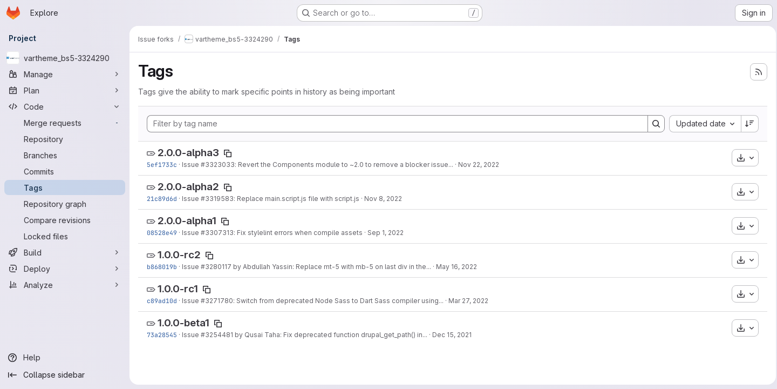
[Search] (653, 123)
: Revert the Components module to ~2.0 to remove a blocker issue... (344, 164)
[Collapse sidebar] (64, 375)
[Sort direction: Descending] (746, 123)
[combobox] (702, 123)
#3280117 (216, 267)
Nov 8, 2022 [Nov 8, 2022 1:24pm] (383, 198)
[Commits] (64, 171)
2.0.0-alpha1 (187, 220)
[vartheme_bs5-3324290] (64, 57)
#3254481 (217, 335)
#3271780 (217, 301)
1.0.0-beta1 (183, 323)
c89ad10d (162, 301)
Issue (191, 164)
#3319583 (217, 198)
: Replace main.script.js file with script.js (296, 198)
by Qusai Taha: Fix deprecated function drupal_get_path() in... (330, 335)
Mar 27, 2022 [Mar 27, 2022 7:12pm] (468, 301)
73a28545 (162, 335)
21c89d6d (162, 198)
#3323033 (218, 164)
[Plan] (64, 90)
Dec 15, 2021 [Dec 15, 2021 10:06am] (452, 335)
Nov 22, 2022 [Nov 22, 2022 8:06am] (478, 164)
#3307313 (217, 233)
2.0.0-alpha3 (188, 152)
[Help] (64, 357)
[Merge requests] (64, 122)
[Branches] (64, 155)
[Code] (64, 106)
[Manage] (64, 74)
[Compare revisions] (64, 219)
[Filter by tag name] (396, 123)
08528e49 (162, 233)
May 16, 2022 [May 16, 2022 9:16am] (456, 267)
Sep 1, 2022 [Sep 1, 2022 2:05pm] (385, 233)
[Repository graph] (64, 203)
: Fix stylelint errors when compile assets (298, 233)
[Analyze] (64, 284)
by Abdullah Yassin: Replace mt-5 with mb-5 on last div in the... (331, 267)
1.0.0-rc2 (179, 255)
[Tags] (64, 187)
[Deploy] (64, 268)
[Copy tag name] (227, 153)
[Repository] (64, 138)
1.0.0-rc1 (178, 289)
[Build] (64, 252)
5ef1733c (162, 164)
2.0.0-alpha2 (188, 186)
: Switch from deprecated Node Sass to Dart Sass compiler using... (338, 301)
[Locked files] (64, 236)
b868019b (162, 267)
